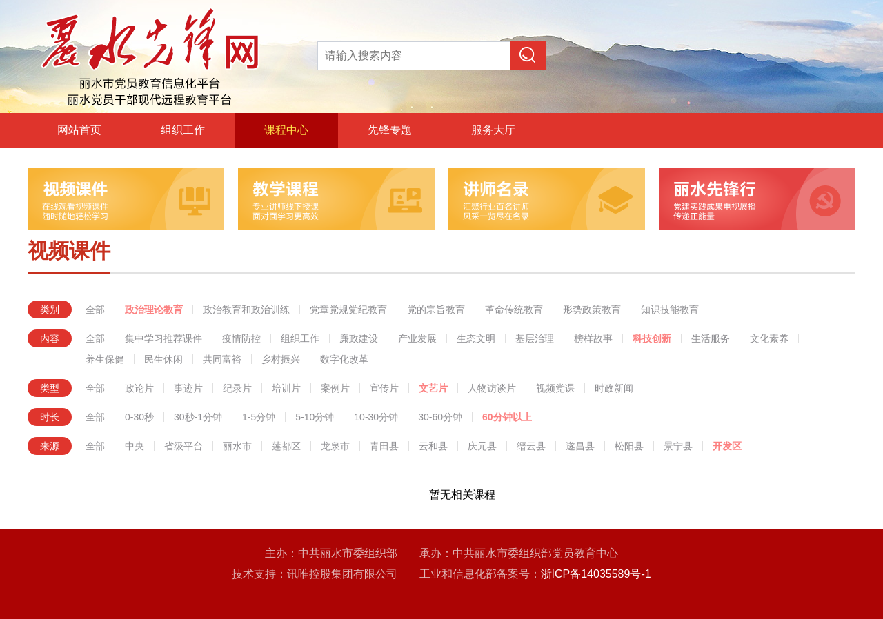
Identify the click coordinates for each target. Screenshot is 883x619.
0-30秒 (139, 417)
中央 (134, 446)
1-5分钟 (258, 417)
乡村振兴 (280, 359)
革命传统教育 (514, 309)
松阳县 (629, 446)
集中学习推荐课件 (163, 338)
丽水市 (237, 446)
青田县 (384, 446)
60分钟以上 (507, 417)
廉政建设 (358, 338)
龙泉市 (335, 446)
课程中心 (286, 130)
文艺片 (433, 388)
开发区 (727, 446)
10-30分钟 (376, 417)
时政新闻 (614, 388)
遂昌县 (580, 446)
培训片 (286, 388)
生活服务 (710, 338)
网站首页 (79, 130)
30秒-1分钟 (198, 417)
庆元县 (482, 446)
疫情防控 (241, 338)
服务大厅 (493, 130)
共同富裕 (222, 359)
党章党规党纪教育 (348, 309)
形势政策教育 (592, 309)
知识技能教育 (670, 309)
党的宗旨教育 (436, 309)
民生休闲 (163, 359)
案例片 (335, 388)
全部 (95, 309)
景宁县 (678, 446)
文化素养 (769, 338)
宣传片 (384, 388)
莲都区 (286, 446)
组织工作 (183, 130)
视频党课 (555, 388)
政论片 (139, 388)
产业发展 (417, 338)
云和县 (433, 446)
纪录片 (237, 388)
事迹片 (188, 388)
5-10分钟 (314, 417)
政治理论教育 (154, 309)
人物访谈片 (492, 388)
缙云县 (531, 446)
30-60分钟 (440, 417)
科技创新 (652, 338)
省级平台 (183, 446)
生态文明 (476, 338)
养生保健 (105, 359)
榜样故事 (593, 338)
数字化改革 (344, 359)
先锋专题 (390, 130)
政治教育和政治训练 (246, 309)
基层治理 (534, 338)
